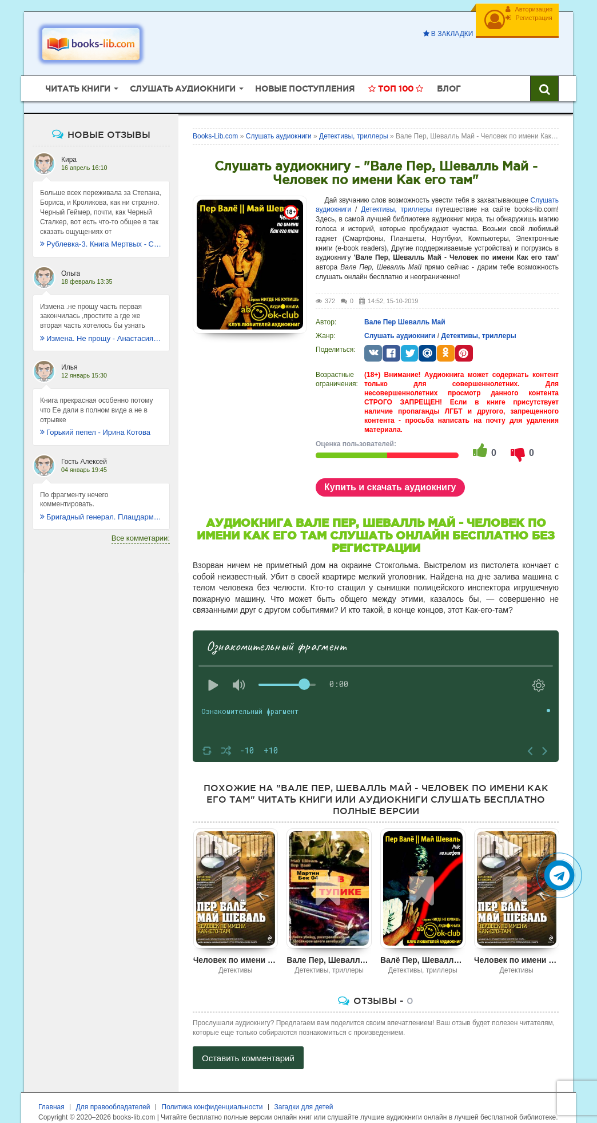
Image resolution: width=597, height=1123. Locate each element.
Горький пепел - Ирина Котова (95, 415)
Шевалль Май (421, 304)
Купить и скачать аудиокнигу (390, 469)
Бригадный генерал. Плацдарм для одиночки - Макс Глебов (101, 499)
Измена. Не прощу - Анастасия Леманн (101, 321)
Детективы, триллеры (396, 192)
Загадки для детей (303, 1089)
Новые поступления (305, 71)
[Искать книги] (544, 71)
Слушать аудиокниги (399, 318)
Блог (448, 71)
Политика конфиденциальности (212, 1089)
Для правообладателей (113, 1089)
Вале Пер (380, 304)
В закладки (438, 34)
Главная (51, 1089)
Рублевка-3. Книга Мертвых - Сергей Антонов (101, 227)
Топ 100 (395, 71)
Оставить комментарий (248, 1040)
